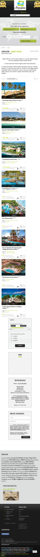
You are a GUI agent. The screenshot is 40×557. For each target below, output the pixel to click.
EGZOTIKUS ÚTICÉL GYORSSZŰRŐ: (19, 23)
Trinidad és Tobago (14, 477)
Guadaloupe (10, 465)
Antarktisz (20, 458)
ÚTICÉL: (4, 36)
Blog (20, 511)
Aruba (3, 460)
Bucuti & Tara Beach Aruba (10, 130)
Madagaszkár (19, 469)
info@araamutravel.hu (9, 540)
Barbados (27, 460)
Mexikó (14, 471)
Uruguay (4, 479)
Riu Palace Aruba (7, 218)
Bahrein (18, 460)
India (28, 465)
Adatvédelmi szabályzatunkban (22, 553)
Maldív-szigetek (33, 469)
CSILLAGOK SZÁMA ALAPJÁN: (17, 334)
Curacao (23, 462)
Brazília (6, 462)
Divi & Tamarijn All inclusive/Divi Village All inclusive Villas (12, 248)
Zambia (25, 479)
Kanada (26, 467)
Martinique (5, 471)
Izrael (33, 465)
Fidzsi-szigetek (20, 463)
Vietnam (9, 479)
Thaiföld (3, 477)
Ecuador (12, 463)
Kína (3, 469)
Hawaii (17, 465)
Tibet (6, 477)
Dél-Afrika (30, 462)
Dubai (8, 463)
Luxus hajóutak (10, 469)
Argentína (32, 458)
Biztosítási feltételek (24, 516)
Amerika (8, 458)
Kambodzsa (20, 467)
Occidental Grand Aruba (9, 159)
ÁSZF (20, 513)
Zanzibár (31, 479)
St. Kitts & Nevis (31, 473)
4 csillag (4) (15, 336)
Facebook (5, 534)
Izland (30, 465)
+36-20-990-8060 (22, 383)
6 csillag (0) (15, 340)
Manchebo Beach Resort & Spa (11, 100)
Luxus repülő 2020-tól (9, 489)
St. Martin (7, 475)
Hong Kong (23, 465)
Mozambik (22, 471)
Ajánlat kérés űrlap (20, 402)
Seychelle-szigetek (14, 473)
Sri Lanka (23, 473)
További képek (22, 109)
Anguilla (13, 458)
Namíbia (26, 471)
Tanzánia (35, 475)
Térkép (23, 108)
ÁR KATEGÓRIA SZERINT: (16, 324)
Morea (18, 471)
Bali (22, 460)
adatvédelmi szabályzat (16, 429)
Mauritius (10, 471)
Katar (32, 467)
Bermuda (33, 460)
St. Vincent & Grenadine (16, 475)
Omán (31, 471)
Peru (35, 471)
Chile (11, 462)
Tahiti (31, 475)
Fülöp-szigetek (29, 463)
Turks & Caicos (24, 477)
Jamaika (4, 467)
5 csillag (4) (15, 338)
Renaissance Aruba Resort (10, 277)
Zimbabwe (4, 481)
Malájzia (26, 469)
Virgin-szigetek (17, 479)
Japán (8, 467)
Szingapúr (25, 475)
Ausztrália (7, 460)
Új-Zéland (31, 477)
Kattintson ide (23, 12)
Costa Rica (17, 462)
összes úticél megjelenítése (19, 32)
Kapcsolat (21, 509)
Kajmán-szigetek (13, 467)
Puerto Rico (5, 473)
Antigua (26, 458)
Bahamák (12, 460)
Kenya (36, 467)
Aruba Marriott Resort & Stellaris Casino (12, 307)
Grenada (4, 465)
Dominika (4, 463)
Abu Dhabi (4, 458)
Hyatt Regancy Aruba (8, 189)
